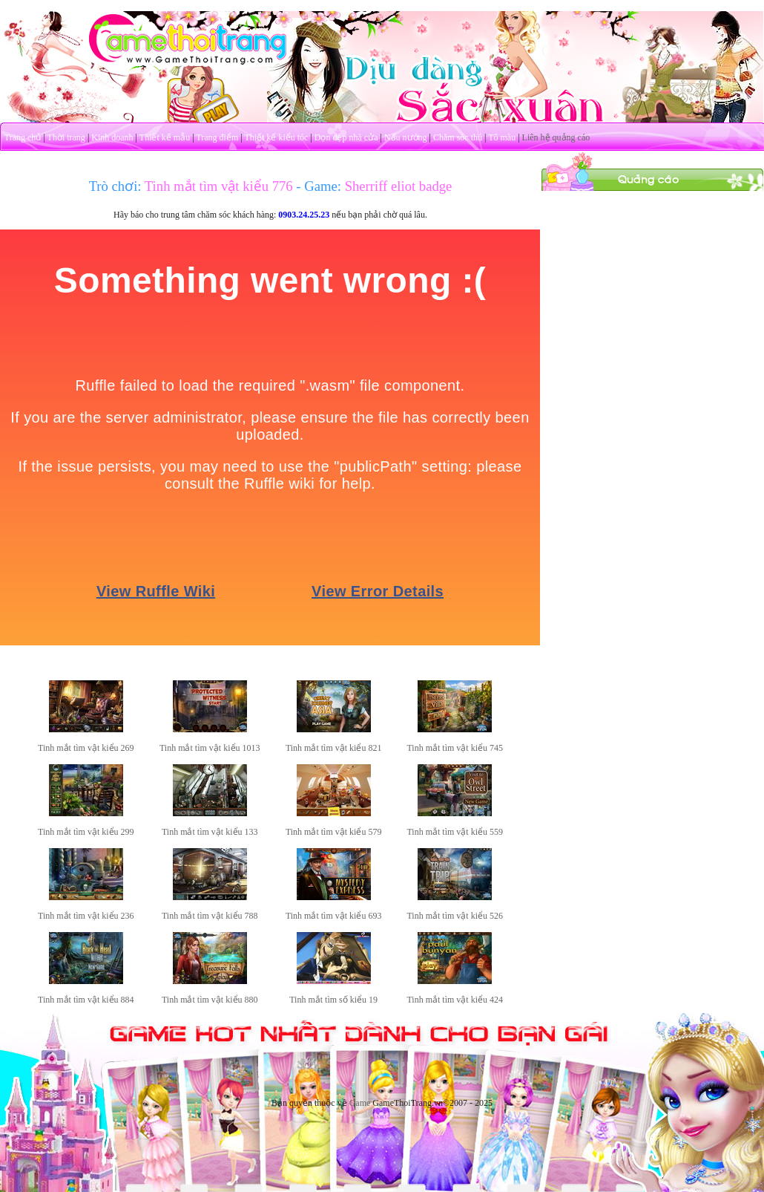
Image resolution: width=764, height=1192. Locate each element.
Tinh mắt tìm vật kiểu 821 (334, 748)
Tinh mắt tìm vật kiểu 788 (210, 916)
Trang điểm (217, 137)
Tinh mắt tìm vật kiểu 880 (210, 999)
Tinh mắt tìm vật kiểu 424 (454, 999)
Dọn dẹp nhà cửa (346, 137)
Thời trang (66, 137)
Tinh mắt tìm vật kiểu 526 (454, 916)
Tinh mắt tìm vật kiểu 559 (454, 832)
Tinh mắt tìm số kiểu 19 (333, 999)
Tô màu (502, 137)
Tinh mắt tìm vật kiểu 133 (210, 832)
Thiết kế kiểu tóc (276, 137)
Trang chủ (23, 137)
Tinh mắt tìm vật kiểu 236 (86, 916)
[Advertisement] (652, 284)
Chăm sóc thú (457, 137)
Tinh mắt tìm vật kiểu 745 (454, 748)
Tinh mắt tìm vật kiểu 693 (334, 916)
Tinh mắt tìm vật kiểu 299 (86, 832)
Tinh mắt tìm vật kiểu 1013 (209, 748)
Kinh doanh (112, 137)
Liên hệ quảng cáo (556, 137)
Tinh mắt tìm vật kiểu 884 (86, 999)
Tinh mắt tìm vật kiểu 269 (86, 748)
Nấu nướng (405, 137)
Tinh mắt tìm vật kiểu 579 (334, 832)
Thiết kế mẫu (164, 137)
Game (360, 1103)
